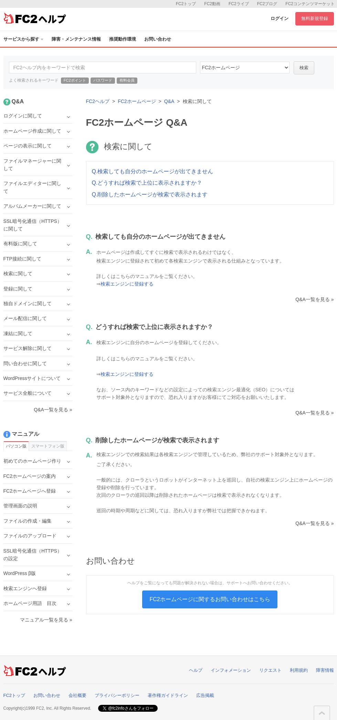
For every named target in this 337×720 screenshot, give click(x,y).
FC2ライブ (239, 3)
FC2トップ (186, 3)
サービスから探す (23, 39)
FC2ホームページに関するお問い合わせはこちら (209, 599)
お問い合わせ (157, 39)
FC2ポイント (75, 80)
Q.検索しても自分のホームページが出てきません (152, 171)
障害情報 (325, 670)
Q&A (169, 101)
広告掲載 (205, 695)
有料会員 (127, 80)
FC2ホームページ (137, 101)
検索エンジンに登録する (127, 284)
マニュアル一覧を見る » (46, 620)
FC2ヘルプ (97, 101)
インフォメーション (231, 670)
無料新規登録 (314, 18)
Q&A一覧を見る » (314, 299)
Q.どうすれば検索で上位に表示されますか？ (147, 183)
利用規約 (299, 670)
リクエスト (270, 670)
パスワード (102, 80)
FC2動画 (212, 3)
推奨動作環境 (122, 39)
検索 (303, 67)
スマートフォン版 (47, 446)
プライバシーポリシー (117, 695)
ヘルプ (195, 670)
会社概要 (77, 695)
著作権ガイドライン (168, 695)
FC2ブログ (267, 3)
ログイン (279, 18)
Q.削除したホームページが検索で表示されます (150, 194)
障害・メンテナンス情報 (76, 39)
